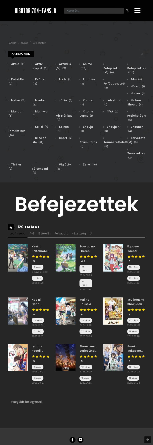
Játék (65, 100)
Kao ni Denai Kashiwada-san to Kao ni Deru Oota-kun (41, 302)
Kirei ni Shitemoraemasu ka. (41, 248)
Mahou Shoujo (135, 102)
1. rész (37, 278)
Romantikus (16, 133)
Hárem (137, 86)
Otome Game (86, 113)
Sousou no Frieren (87, 248)
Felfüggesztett (114, 86)
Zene (89, 164)
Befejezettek (39, 43)
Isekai (18, 100)
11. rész (38, 331)
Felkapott (61, 233)
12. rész (133, 278)
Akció (18, 64)
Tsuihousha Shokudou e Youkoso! (135, 302)
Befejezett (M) (111, 70)
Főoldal (12, 43)
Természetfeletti (115, 144)
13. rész (133, 267)
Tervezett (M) (136, 140)
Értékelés (44, 233)
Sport (65, 138)
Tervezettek (136, 155)
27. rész (84, 283)
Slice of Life (39, 140)
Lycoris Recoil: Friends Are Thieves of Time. (40, 348)
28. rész (84, 269)
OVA (112, 111)
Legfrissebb (18, 233)
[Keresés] (94, 11)
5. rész (37, 378)
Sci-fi (41, 127)
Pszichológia (136, 118)
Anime (24, 43)
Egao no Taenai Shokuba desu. (133, 248)
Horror (137, 93)
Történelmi (40, 171)
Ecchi (65, 79)
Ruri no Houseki (85, 302)
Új (91, 233)
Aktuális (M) (63, 66)
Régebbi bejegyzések (26, 402)
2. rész (37, 267)
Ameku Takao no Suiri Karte (134, 348)
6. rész (37, 367)
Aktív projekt (40, 66)
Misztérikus (64, 118)
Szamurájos (88, 144)
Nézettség (79, 233)
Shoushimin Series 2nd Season (87, 348)
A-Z (31, 233)
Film (136, 79)
